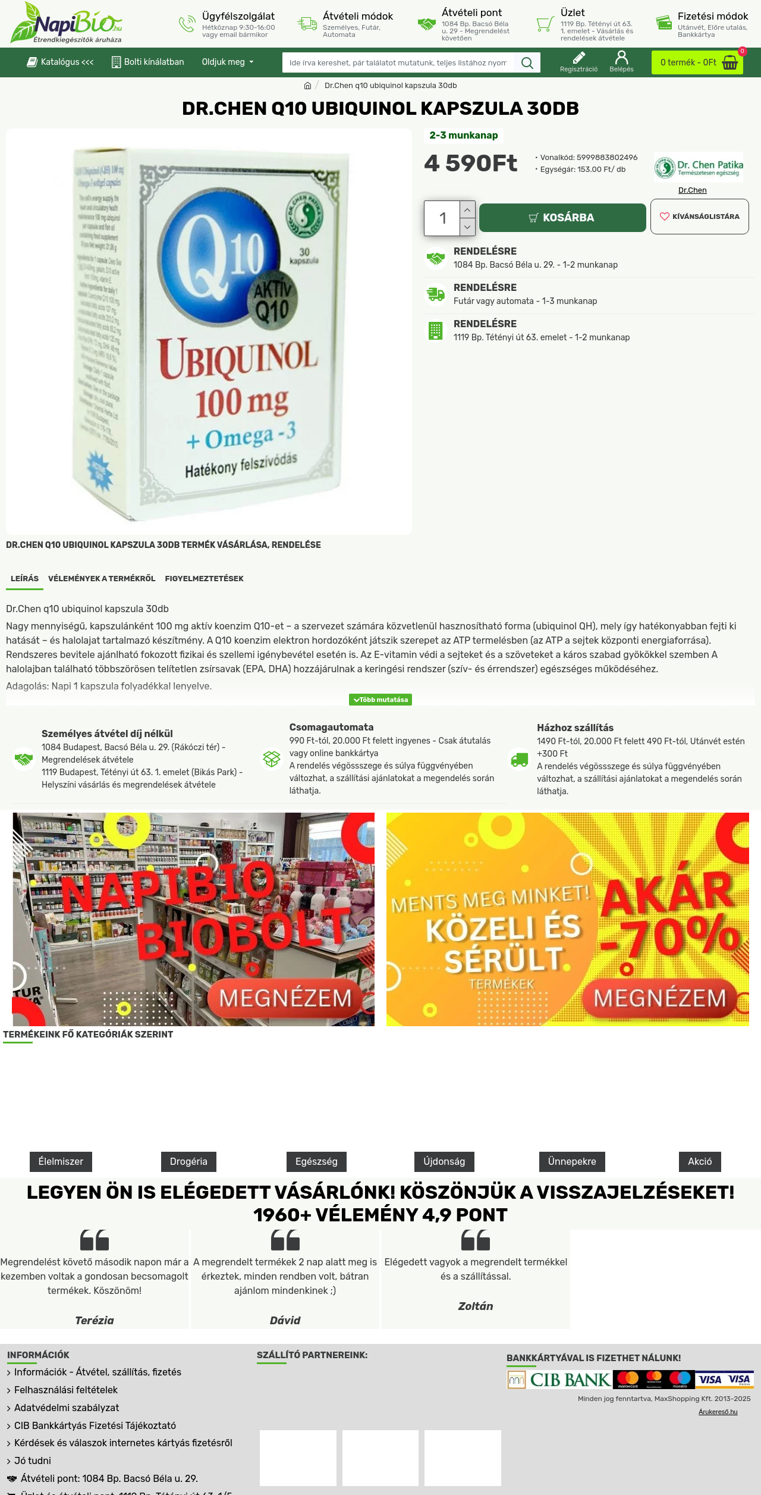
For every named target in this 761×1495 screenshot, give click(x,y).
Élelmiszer (61, 1161)
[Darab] (444, 216)
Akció (700, 1161)
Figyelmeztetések (204, 578)
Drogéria (188, 1161)
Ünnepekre (572, 1161)
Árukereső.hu (718, 1411)
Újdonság (444, 1161)
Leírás (25, 578)
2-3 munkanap (464, 135)
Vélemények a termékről (102, 578)
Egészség (316, 1161)
